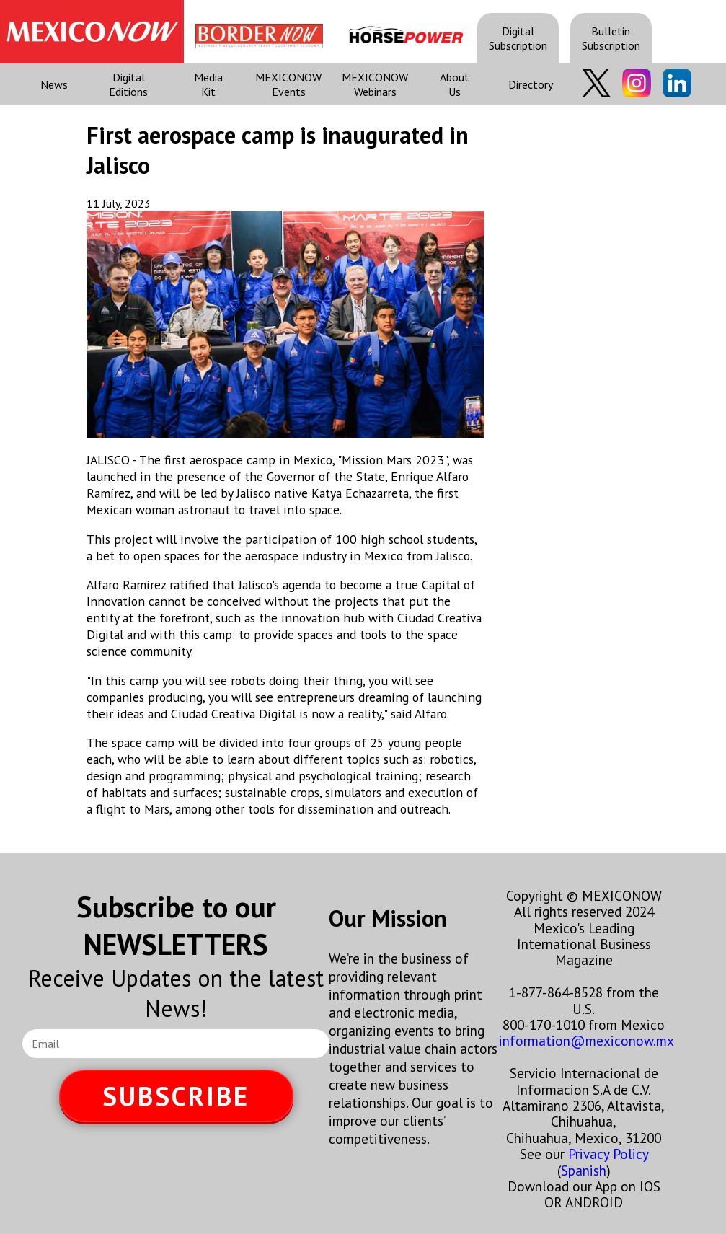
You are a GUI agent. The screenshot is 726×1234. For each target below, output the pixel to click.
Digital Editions (128, 84)
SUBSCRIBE (175, 1096)
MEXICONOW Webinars (375, 84)
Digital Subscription (518, 38)
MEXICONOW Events (288, 84)
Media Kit (208, 84)
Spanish (583, 1170)
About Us (454, 84)
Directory (530, 84)
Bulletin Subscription (611, 38)
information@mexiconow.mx (586, 1040)
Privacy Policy (608, 1154)
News (54, 84)
